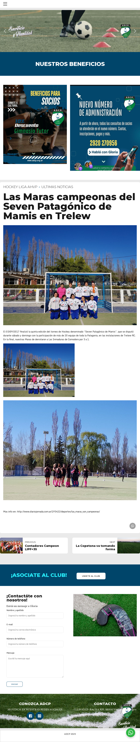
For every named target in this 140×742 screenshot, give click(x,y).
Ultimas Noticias (57, 187)
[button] (5, 31)
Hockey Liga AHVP (20, 187)
